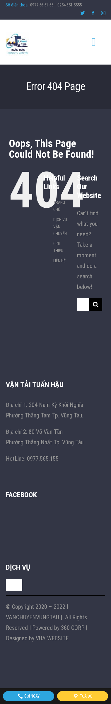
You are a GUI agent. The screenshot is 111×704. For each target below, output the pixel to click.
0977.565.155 (43, 458)
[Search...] (83, 304)
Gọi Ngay (29, 696)
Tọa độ (82, 696)
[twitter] (83, 13)
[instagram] (103, 13)
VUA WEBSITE (52, 638)
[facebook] (93, 13)
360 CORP (72, 627)
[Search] (95, 304)
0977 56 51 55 (41, 5)
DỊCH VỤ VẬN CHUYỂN (60, 226)
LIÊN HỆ (59, 261)
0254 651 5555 (69, 5)
